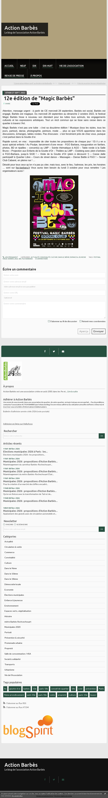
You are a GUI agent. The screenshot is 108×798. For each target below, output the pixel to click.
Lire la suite (72, 391)
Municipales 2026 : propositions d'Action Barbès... (30, 461)
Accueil (9, 65)
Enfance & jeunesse (14, 600)
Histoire (8, 616)
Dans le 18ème (11, 579)
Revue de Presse (14, 75)
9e (5, 688)
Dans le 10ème (11, 573)
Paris (101, 688)
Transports (10, 664)
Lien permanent (10, 257)
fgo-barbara (27, 259)
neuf (23, 65)
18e (73, 688)
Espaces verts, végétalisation (18, 611)
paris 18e (42, 695)
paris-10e (83, 695)
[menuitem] (9, 64)
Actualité (9, 541)
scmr (80, 688)
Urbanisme (9, 669)
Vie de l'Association (13, 675)
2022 (16, 259)
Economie (9, 589)
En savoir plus (17, 796)
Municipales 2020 (12, 627)
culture (72, 695)
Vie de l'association (71, 65)
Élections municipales (14, 595)
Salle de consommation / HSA (18, 653)
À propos (36, 75)
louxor (93, 695)
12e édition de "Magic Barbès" (39, 98)
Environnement (11, 605)
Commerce (9, 552)
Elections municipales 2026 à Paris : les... (25, 451)
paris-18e (43, 688)
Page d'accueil (64, 83)
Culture (8, 563)
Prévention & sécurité (15, 637)
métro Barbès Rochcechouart (18, 621)
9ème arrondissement (14, 695)
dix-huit (48, 65)
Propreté (9, 648)
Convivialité (10, 557)
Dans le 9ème (11, 568)
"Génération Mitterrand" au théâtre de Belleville (33, 83)
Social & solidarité (13, 659)
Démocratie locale (13, 584)
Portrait (8, 632)
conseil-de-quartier (60, 688)
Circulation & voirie (13, 547)
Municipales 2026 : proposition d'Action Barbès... (29, 491)
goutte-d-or (14, 688)
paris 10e (31, 695)
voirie (52, 695)
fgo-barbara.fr (23, 167)
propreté (62, 695)
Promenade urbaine (13, 643)
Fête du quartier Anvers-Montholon (91, 83)
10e (34, 688)
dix (34, 65)
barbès (26, 688)
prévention (91, 688)
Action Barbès (21, 28)
